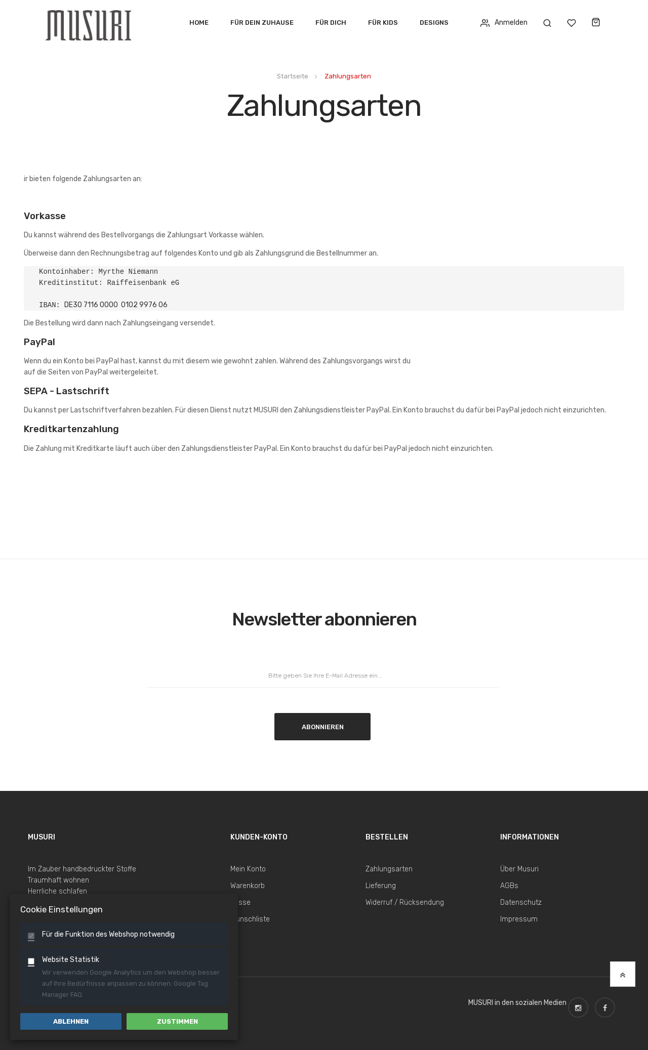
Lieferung (381, 885)
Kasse (240, 902)
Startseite (293, 76)
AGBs (509, 885)
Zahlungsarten (389, 869)
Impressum (519, 919)
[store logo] (92, 22)
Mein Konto (248, 869)
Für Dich (330, 22)
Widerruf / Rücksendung (405, 902)
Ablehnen (71, 1021)
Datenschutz (521, 902)
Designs (434, 22)
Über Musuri (519, 869)
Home (199, 22)
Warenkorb (247, 885)
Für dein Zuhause (262, 22)
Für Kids (383, 22)
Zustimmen (177, 1021)
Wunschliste (250, 919)
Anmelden (504, 22)
